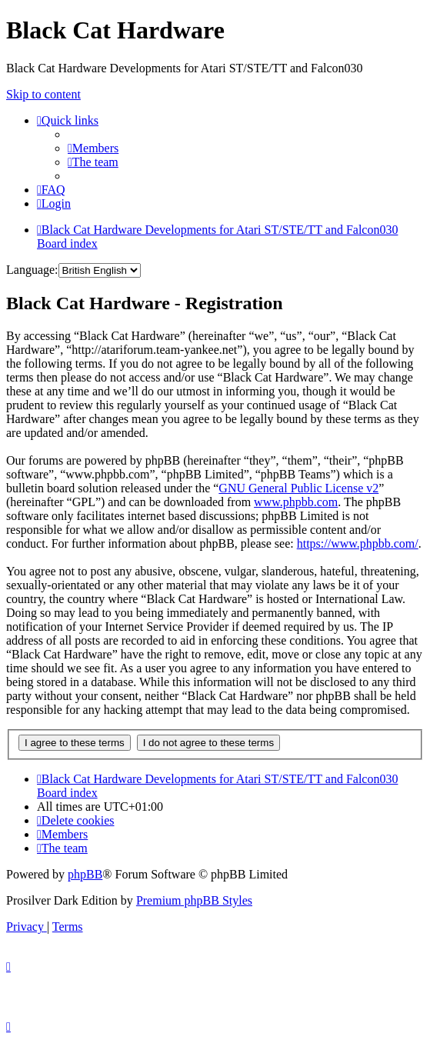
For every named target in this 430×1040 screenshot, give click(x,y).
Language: (32, 269)
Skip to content (43, 94)
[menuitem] (93, 148)
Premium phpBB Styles (194, 900)
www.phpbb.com (296, 501)
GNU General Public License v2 (298, 488)
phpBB (85, 874)
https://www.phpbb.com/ (357, 543)
